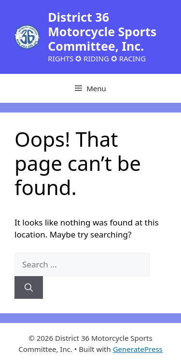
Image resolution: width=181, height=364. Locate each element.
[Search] (28, 287)
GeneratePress (138, 349)
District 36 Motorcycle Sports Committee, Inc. (102, 31)
